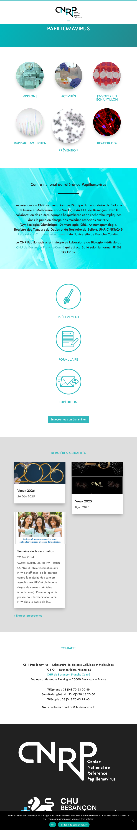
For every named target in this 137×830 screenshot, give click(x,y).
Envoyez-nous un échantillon (68, 432)
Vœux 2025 (83, 514)
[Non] (132, 820)
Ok (52, 824)
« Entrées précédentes (28, 628)
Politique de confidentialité (74, 824)
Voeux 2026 (26, 503)
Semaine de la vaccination (35, 564)
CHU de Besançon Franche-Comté (40, 260)
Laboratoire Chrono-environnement (43, 247)
